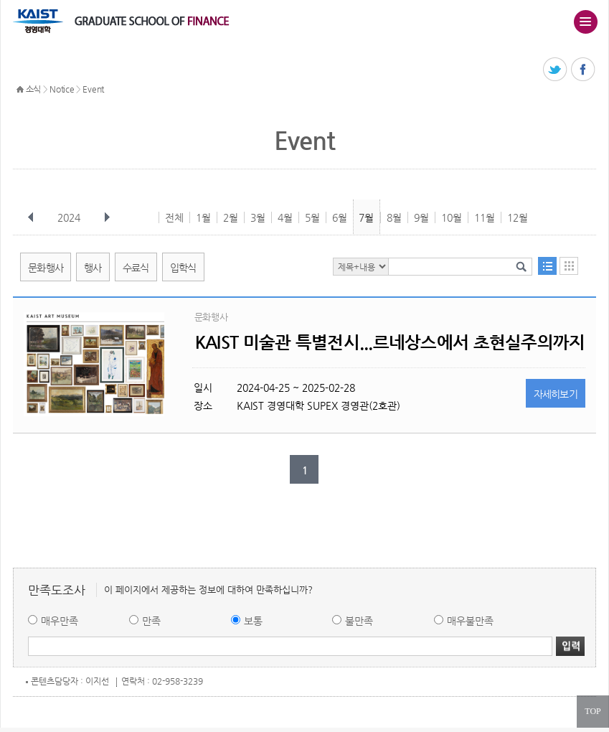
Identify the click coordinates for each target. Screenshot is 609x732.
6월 (339, 217)
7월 (366, 217)
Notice (61, 89)
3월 (257, 217)
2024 (70, 217)
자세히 (556, 394)
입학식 (183, 267)
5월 (312, 217)
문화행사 (45, 267)
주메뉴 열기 (585, 21)
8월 (394, 217)
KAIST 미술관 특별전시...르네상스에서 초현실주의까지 (390, 342)
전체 (174, 217)
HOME (20, 90)
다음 (107, 217)
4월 (285, 217)
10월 (451, 217)
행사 (93, 267)
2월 (230, 217)
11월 (484, 217)
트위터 (555, 70)
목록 (547, 266)
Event (93, 89)
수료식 (136, 267)
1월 (203, 217)
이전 (31, 217)
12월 (517, 217)
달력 (569, 266)
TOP (592, 711)
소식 (33, 89)
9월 (421, 217)
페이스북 (583, 70)
